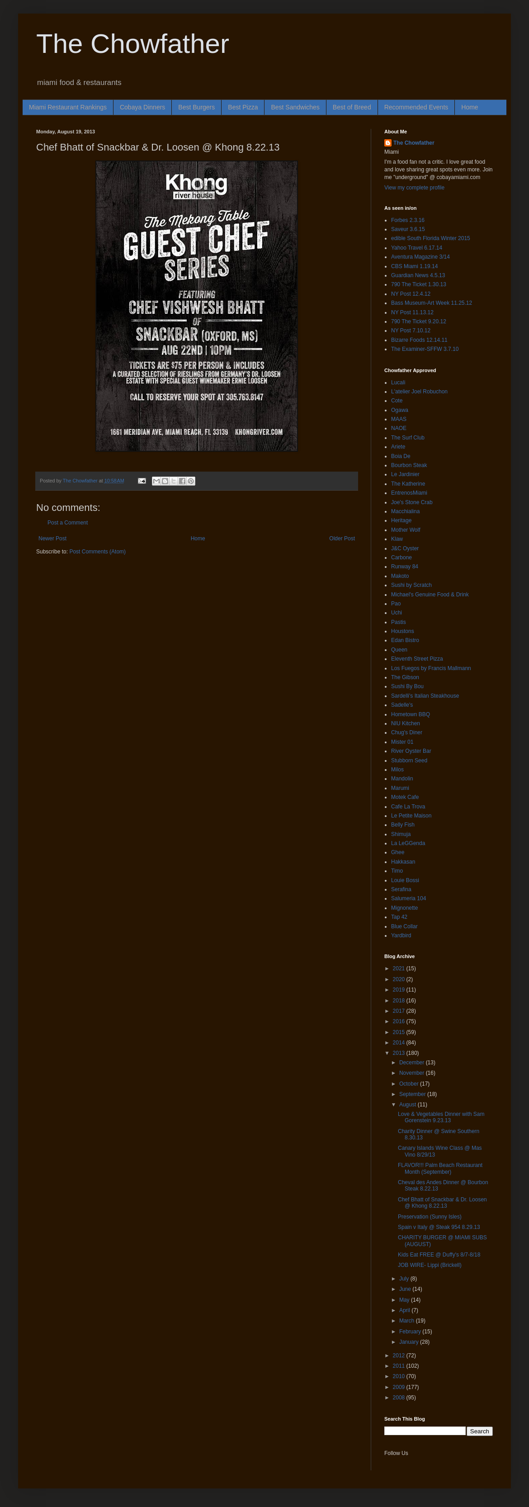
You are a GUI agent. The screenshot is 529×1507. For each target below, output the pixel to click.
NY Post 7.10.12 (410, 330)
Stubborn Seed (409, 760)
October (409, 1084)
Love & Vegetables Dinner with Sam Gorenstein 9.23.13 (441, 1117)
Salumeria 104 (408, 898)
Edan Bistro (405, 640)
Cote (396, 400)
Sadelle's (402, 705)
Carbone (401, 557)
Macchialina (405, 511)
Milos (397, 769)
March (407, 1321)
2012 (399, 1355)
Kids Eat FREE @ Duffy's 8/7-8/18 (439, 1255)
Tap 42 (399, 917)
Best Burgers (196, 107)
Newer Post (52, 538)
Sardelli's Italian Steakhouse (425, 696)
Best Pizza (243, 107)
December (412, 1062)
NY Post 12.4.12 (410, 294)
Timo (397, 871)
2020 (399, 979)
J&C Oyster (405, 548)
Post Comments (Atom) (97, 551)
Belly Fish (403, 825)
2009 (399, 1387)
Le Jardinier (405, 474)
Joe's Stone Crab (412, 502)
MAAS (398, 419)
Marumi (400, 788)
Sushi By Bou (407, 686)
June (405, 1289)
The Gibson (405, 677)
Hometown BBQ (410, 714)
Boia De (401, 456)
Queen (399, 650)
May (405, 1300)
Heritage (401, 520)
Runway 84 (404, 566)
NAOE (398, 428)
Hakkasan (403, 862)
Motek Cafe (405, 797)
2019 (399, 990)
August (408, 1104)
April (405, 1310)
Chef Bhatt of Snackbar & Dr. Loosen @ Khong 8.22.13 (442, 1202)
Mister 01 (402, 742)
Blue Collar (404, 926)
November (412, 1073)
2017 (399, 1011)
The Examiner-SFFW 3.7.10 (424, 349)
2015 (399, 1032)
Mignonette (404, 908)
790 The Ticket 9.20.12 (418, 321)
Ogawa (399, 410)
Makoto (400, 576)
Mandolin (402, 778)
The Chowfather (132, 43)
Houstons (402, 631)
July (405, 1279)
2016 (399, 1021)
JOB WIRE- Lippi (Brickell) (430, 1265)
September (413, 1094)
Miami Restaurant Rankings (68, 107)
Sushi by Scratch (411, 585)
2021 (399, 968)
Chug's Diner (406, 732)
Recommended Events (416, 107)
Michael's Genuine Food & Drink (430, 594)
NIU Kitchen (405, 723)
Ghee (397, 852)
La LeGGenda (408, 843)
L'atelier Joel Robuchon (419, 391)
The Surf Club (408, 438)
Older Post (342, 538)
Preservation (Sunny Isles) (430, 1217)
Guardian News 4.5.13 (418, 275)
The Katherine (408, 484)
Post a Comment (67, 523)
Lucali (398, 382)
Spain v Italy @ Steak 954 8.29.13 (439, 1227)
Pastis (398, 622)
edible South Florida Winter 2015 (430, 238)
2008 (399, 1397)
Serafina (401, 889)
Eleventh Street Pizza (417, 659)
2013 (399, 1053)
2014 (399, 1042)
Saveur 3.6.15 (408, 229)
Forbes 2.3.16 (408, 220)
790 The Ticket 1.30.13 (418, 284)
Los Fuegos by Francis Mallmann (431, 668)
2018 (399, 1000)
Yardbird (401, 935)
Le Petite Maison (411, 816)
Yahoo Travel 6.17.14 (416, 248)
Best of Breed (352, 107)
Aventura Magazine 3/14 (420, 257)
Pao (396, 603)
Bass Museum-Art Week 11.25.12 (431, 303)
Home (469, 107)
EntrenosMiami (409, 493)
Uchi (396, 612)
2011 (399, 1366)
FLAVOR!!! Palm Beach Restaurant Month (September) (440, 1168)
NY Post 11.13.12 (412, 312)
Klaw (397, 539)
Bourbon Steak (409, 465)
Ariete (398, 447)
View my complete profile (414, 187)
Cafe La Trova (408, 806)
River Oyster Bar (411, 751)
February (410, 1331)
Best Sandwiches (295, 107)
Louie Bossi (405, 880)
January (409, 1342)
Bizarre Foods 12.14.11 (419, 340)
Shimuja (401, 834)
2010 (399, 1376)
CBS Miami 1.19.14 (414, 266)
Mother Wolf (405, 530)
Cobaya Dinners (142, 107)
